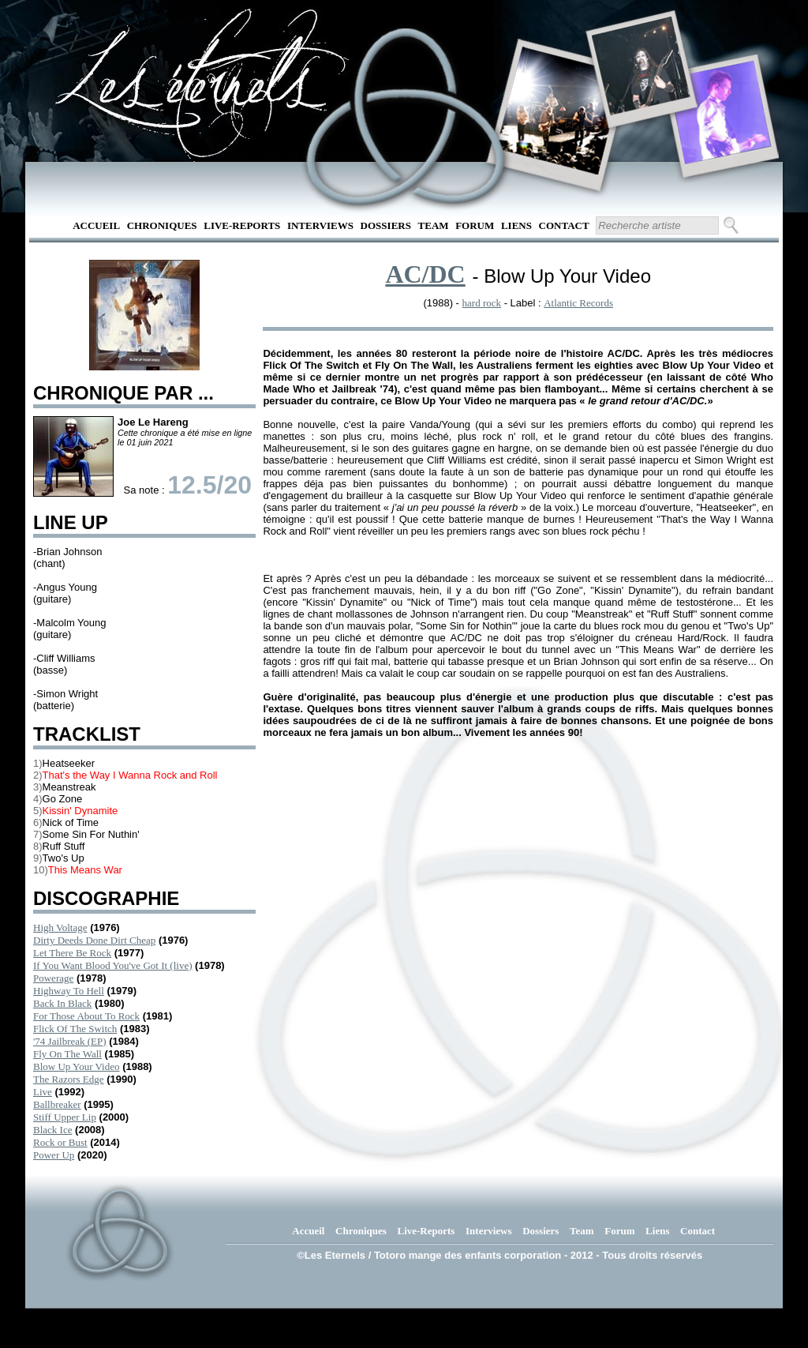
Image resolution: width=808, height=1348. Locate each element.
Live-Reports (242, 225)
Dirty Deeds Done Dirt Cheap (94, 940)
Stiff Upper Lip (64, 1117)
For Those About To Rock (86, 1016)
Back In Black (62, 1003)
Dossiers (386, 225)
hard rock (481, 303)
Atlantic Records (578, 303)
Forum (474, 225)
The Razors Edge (68, 1079)
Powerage (53, 978)
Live (42, 1092)
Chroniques (162, 225)
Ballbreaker (57, 1104)
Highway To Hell (68, 991)
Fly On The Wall (67, 1054)
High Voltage (60, 927)
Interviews (320, 225)
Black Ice (52, 1130)
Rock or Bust (60, 1142)
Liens (516, 225)
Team (433, 225)
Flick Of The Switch (75, 1028)
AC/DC (425, 274)
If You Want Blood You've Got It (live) (112, 965)
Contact (564, 225)
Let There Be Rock (72, 953)
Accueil (96, 225)
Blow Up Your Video (76, 1066)
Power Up (53, 1155)
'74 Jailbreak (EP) (70, 1041)
